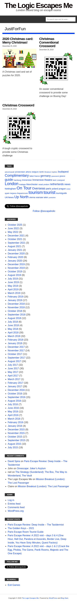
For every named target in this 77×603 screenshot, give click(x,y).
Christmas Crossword (18, 105)
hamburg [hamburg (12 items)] (17, 180)
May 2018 (13, 329)
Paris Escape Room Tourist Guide (25, 532)
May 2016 (13, 411)
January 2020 (15, 260)
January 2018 (15, 343)
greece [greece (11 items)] (62, 176)
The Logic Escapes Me (38, 5)
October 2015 (15, 436)
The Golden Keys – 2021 (21, 528)
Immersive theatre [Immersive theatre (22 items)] (42, 180)
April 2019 (13, 289)
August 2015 (14, 444)
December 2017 (16, 347)
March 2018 (14, 336)
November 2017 (16, 350)
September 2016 (16, 397)
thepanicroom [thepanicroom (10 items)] (22, 193)
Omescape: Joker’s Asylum (31, 468)
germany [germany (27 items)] (45, 175)
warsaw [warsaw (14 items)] (39, 197)
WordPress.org (16, 511)
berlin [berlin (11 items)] (41, 172)
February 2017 (15, 383)
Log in (11, 500)
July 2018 (13, 322)
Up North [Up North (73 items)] (21, 197)
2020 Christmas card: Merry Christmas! (17, 40)
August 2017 (14, 361)
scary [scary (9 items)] (68, 189)
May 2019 (13, 286)
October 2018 (15, 311)
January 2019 (15, 300)
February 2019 (15, 296)
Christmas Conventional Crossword (49, 42)
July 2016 (13, 404)
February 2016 (15, 422)
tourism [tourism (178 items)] (36, 192)
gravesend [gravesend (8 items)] (55, 176)
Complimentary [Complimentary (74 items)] (17, 175)
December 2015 (16, 429)
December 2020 (16, 253)
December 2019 (16, 264)
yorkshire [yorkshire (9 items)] (52, 197)
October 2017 (15, 354)
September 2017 (16, 357)
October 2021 (15, 239)
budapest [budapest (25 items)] (63, 171)
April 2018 (13, 332)
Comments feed (16, 507)
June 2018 (13, 325)
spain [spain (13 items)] (7, 193)
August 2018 (14, 318)
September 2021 (16, 242)
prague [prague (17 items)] (62, 188)
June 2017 (13, 368)
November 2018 (16, 307)
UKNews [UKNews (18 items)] (9, 197)
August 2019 (14, 275)
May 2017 (13, 372)
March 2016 (14, 418)
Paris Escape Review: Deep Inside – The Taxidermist (36, 524)
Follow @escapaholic (44, 211)
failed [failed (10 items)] (31, 176)
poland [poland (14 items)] (55, 188)
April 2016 (13, 415)
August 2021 (14, 246)
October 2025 (15, 225)
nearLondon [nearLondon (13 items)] (43, 184)
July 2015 (13, 447)
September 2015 (16, 440)
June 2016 (13, 408)
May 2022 (13, 232)
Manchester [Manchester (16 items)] (32, 184)
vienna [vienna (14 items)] (32, 197)
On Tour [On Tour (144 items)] (24, 188)
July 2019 (13, 278)
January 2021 (15, 250)
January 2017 (15, 386)
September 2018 (16, 314)
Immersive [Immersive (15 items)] (27, 180)
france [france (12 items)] (37, 176)
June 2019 (13, 282)
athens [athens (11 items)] (28, 172)
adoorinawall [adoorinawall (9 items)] (9, 172)
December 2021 (16, 235)
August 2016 (14, 401)
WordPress (53, 598)
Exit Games (14, 585)
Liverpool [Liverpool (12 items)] (61, 180)
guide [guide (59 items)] (9, 179)
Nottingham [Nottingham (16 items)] (10, 188)
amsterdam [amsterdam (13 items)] (20, 172)
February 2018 (15, 339)
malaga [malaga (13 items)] (22, 184)
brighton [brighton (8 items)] (54, 172)
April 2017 (13, 375)
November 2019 (16, 268)
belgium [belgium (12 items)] (35, 172)
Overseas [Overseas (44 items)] (38, 188)
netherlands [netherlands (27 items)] (57, 184)
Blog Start (64, 598)
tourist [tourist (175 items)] (49, 192)
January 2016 (15, 426)
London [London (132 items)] (11, 183)
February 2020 (15, 257)
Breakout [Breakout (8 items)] (48, 172)
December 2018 (16, 304)
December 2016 (16, 390)
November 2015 (16, 433)
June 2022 (13, 228)
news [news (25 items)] (67, 184)
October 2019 (15, 271)
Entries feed (14, 503)
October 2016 (15, 393)
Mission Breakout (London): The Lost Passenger (43, 486)
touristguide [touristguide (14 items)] (61, 193)
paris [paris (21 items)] (48, 188)
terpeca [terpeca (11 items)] (13, 193)
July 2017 (13, 365)
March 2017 (14, 379)
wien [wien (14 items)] (46, 197)
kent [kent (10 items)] (54, 180)
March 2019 (14, 293)
